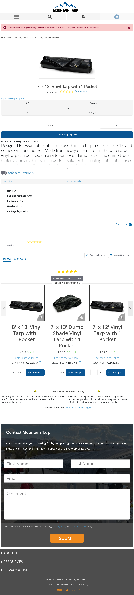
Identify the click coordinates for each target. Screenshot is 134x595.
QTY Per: (11, 190)
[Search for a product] (49, 16)
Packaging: (13, 201)
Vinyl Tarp (22, 37)
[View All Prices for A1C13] (40, 362)
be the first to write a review (67, 278)
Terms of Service (78, 526)
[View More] (67, 168)
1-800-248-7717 (67, 590)
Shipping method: (16, 195)
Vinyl (30, 37)
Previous (3, 308)
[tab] (67, 201)
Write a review (81, 91)
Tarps (14, 37)
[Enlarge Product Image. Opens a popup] (40, 317)
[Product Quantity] (116, 126)
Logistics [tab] (7, 181)
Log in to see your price (12, 98)
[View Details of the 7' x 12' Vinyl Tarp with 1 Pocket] (107, 303)
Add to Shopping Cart (67, 134)
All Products (6, 37)
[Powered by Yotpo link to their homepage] (124, 225)
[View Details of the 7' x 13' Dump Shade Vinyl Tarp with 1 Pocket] (67, 303)
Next (130, 308)
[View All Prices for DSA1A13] (80, 362)
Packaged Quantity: (17, 211)
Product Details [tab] (73, 181)
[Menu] (16, 16)
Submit (67, 538)
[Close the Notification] (129, 27)
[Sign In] (83, 16)
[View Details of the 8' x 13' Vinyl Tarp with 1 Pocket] (26, 303)
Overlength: (13, 206)
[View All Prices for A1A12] (121, 362)
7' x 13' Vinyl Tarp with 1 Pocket (46, 37)
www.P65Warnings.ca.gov (78, 407)
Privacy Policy (60, 526)
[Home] (67, 6)
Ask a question (21, 173)
